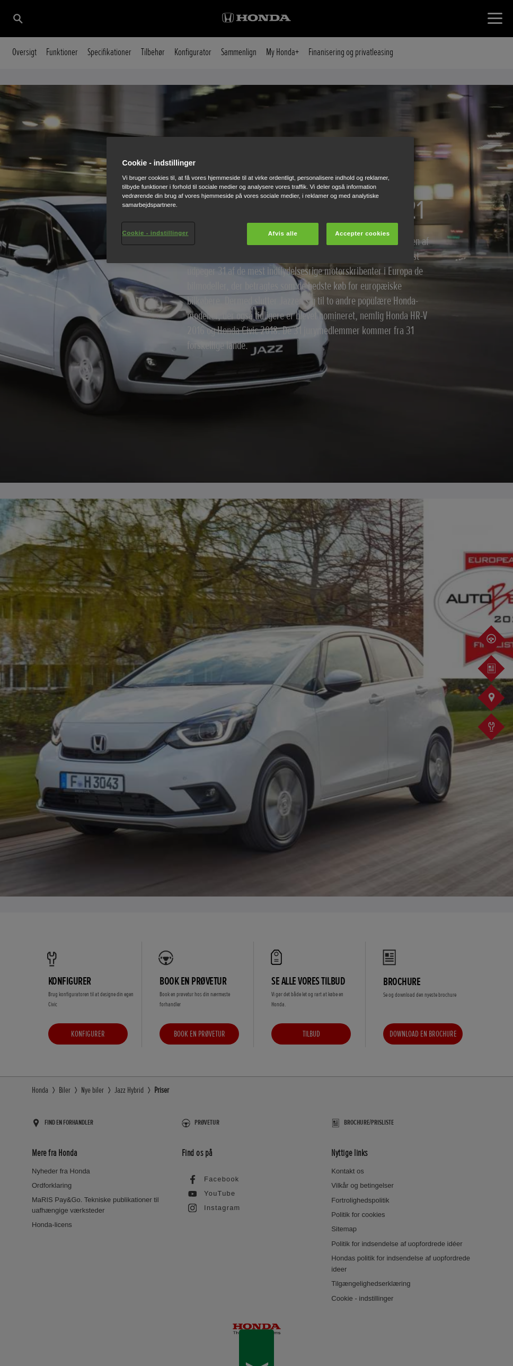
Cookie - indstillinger (155, 233)
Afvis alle (283, 233)
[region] (260, 200)
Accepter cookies (362, 233)
